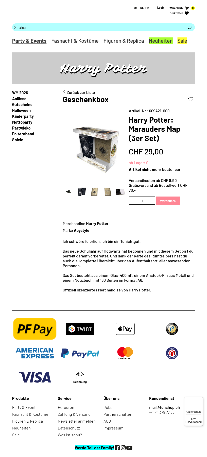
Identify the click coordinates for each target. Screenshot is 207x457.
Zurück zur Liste (81, 92)
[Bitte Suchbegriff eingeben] (98, 27)
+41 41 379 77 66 (161, 412)
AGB (107, 421)
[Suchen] (190, 27)
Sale (182, 40)
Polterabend (23, 133)
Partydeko (21, 127)
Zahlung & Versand (74, 414)
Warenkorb (168, 201)
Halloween (21, 110)
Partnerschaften (118, 414)
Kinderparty (23, 116)
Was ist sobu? (70, 434)
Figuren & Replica (124, 40)
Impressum (114, 427)
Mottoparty (22, 122)
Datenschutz (69, 427)
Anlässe (19, 98)
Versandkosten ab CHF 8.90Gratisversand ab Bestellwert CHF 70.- (158, 185)
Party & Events (29, 40)
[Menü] (200, 399)
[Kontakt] (134, 8)
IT (151, 8)
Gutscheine (22, 104)
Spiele (17, 139)
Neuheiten (161, 40)
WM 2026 (20, 92)
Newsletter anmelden (77, 421)
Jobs (108, 407)
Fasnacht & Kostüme (75, 40)
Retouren (66, 407)
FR (147, 8)
